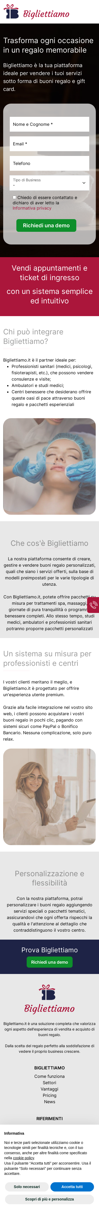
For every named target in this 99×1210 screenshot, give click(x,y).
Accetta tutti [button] (72, 1187)
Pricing (49, 1095)
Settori (49, 1082)
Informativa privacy (32, 208)
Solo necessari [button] (27, 1187)
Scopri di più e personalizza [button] (49, 1199)
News (49, 1101)
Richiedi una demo (46, 225)
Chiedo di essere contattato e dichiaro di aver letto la (45, 203)
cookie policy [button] (23, 1158)
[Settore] (49, 183)
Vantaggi (49, 1089)
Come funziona (49, 1076)
